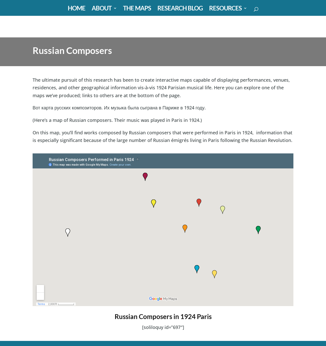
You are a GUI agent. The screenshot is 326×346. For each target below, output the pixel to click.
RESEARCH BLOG (180, 9)
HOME (76, 9)
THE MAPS (137, 9)
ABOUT (102, 9)
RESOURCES (225, 9)
